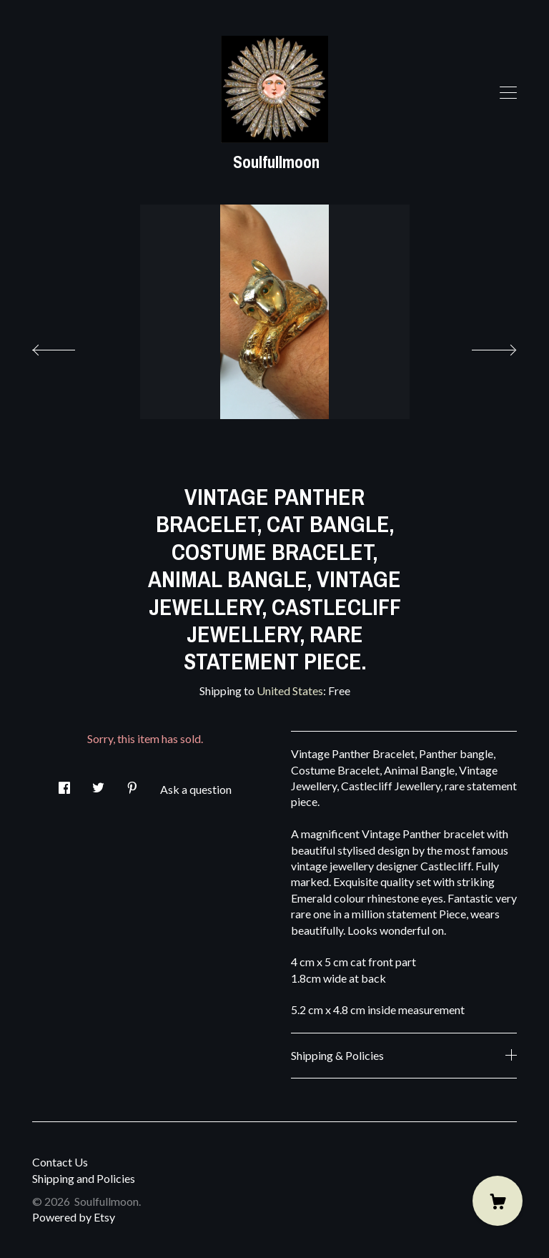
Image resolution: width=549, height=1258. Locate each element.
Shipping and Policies (83, 1178)
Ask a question (196, 789)
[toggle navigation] (508, 93)
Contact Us (60, 1162)
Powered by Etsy (73, 1217)
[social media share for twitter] (98, 784)
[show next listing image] (481, 346)
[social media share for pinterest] (132, 784)
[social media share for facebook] (64, 784)
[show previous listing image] (68, 346)
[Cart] (498, 1201)
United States (290, 690)
